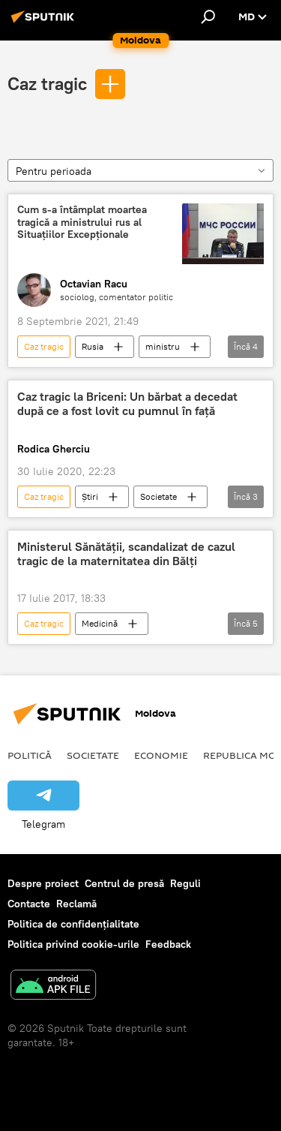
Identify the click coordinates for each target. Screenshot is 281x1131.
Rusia (92, 346)
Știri (90, 496)
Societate (158, 496)
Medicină (100, 623)
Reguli (185, 883)
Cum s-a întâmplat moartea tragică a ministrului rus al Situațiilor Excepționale (82, 222)
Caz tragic (47, 83)
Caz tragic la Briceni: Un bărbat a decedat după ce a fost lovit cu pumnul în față (127, 404)
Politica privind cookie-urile (73, 944)
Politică (29, 755)
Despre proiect (43, 883)
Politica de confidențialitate (73, 924)
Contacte (28, 903)
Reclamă (76, 903)
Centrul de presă (124, 883)
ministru (162, 346)
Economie (161, 755)
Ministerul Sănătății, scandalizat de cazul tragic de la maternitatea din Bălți (126, 554)
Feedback (168, 944)
